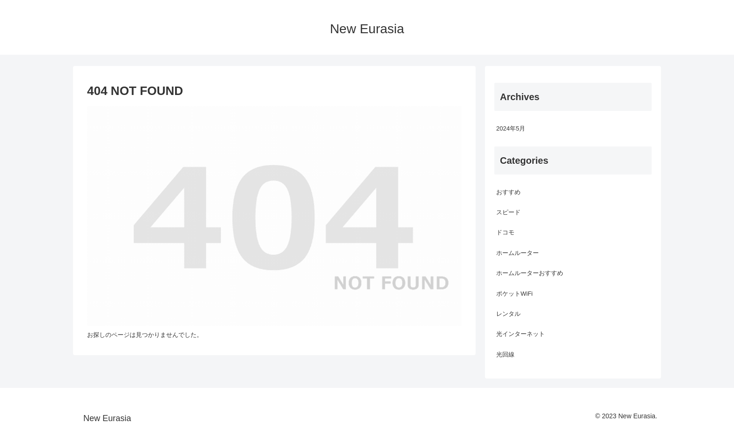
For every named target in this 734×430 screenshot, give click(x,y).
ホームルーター (517, 252)
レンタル (508, 313)
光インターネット (520, 333)
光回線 (505, 354)
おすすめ (508, 192)
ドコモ (505, 232)
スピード (508, 212)
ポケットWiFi (514, 293)
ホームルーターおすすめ (529, 273)
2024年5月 (510, 128)
